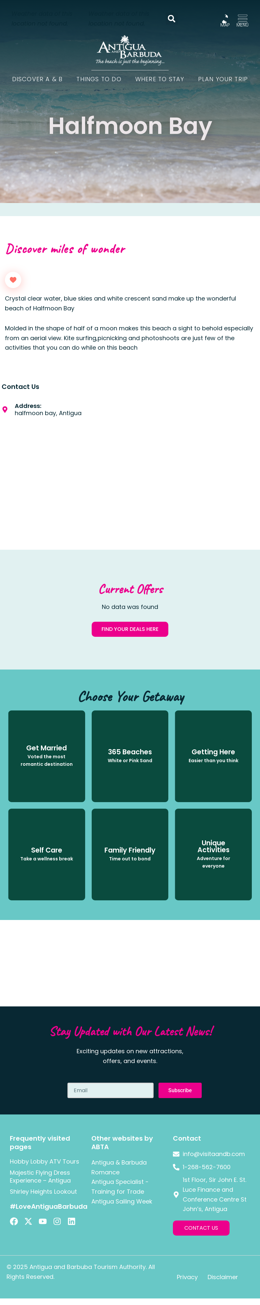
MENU (242, 25)
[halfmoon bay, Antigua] (195, 461)
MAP (225, 25)
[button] (172, 18)
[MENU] (243, 19)
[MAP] (225, 19)
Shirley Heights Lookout (43, 1191)
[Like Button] (13, 280)
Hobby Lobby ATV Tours (44, 1161)
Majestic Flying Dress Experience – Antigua (40, 1176)
